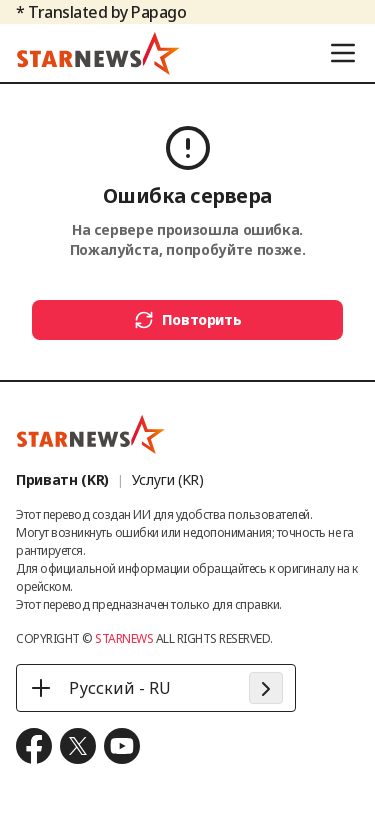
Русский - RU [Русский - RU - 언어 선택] (100, 688)
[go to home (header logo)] (98, 53)
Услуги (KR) (168, 479)
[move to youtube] (122, 746)
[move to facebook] (34, 746)
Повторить (188, 320)
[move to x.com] (78, 746)
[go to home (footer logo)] (91, 434)
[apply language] (266, 688)
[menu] (343, 53)
